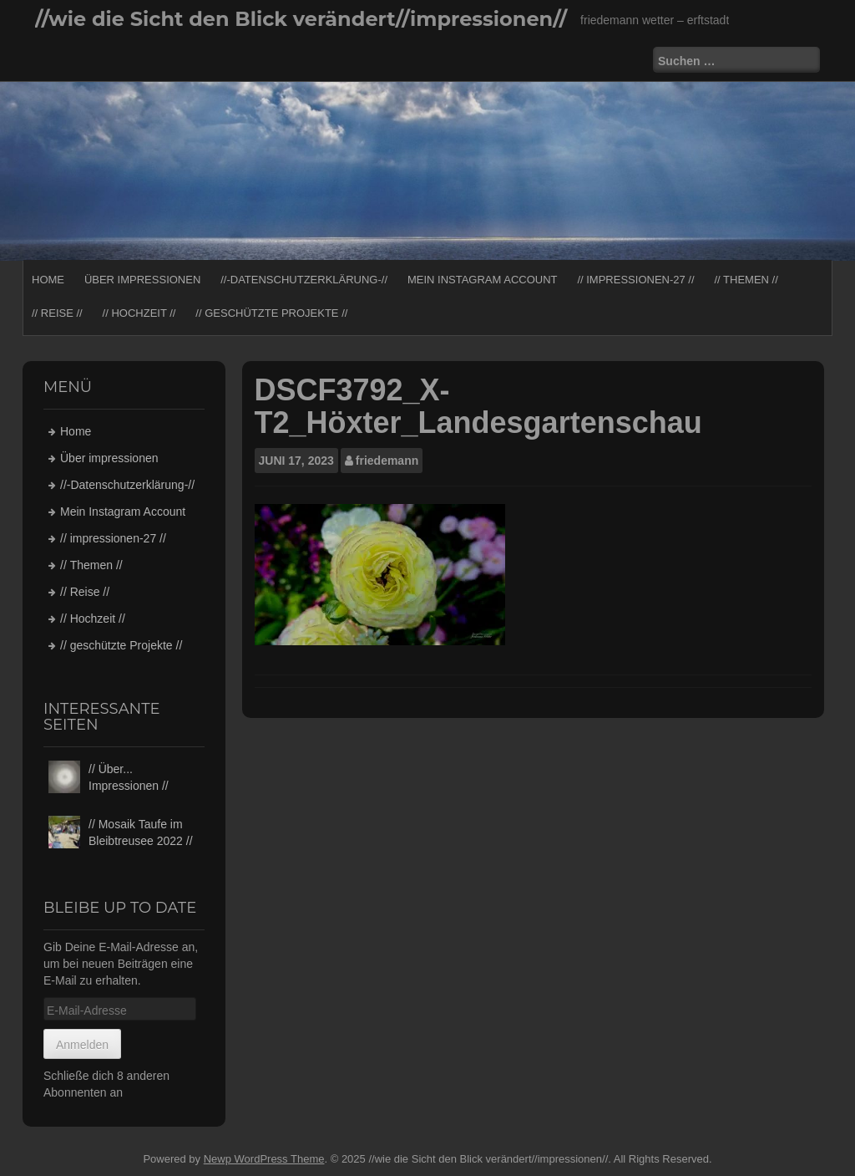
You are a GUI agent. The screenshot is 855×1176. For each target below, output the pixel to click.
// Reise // (57, 313)
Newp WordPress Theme (264, 1159)
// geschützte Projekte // (271, 313)
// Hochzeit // (139, 313)
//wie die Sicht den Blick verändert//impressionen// (301, 19)
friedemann (387, 460)
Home (48, 279)
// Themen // (745, 279)
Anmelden (82, 1044)
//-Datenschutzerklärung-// (303, 279)
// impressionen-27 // (635, 279)
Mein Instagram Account (482, 279)
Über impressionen (142, 279)
